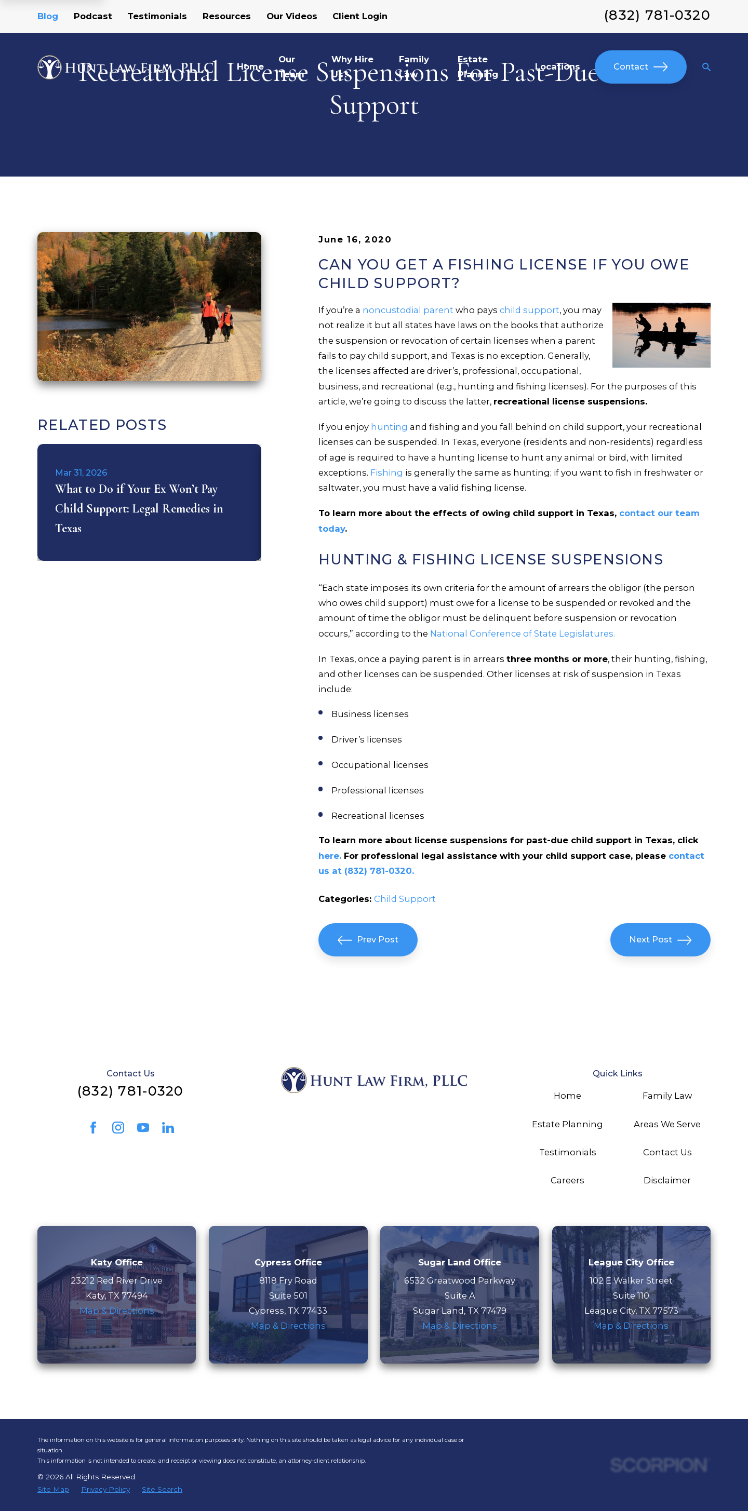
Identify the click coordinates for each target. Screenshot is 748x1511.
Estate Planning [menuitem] (478, 66)
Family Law (667, 1095)
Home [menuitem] (250, 66)
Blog (47, 16)
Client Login (360, 16)
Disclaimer (667, 1180)
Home (567, 1095)
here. (329, 856)
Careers (567, 1180)
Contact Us (667, 1152)
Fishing (386, 472)
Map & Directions (116, 1310)
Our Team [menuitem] (291, 66)
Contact (640, 67)
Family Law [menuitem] (414, 66)
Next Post (660, 940)
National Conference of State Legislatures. (522, 633)
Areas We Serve (667, 1124)
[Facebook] (93, 1128)
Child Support (405, 899)
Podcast (93, 16)
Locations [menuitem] (557, 66)
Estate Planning (567, 1124)
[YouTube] (143, 1128)
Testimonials (157, 16)
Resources (227, 16)
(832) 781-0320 (657, 15)
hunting (389, 427)
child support (529, 310)
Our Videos (291, 16)
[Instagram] (118, 1128)
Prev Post (368, 940)
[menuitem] (53, 1489)
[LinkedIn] (168, 1128)
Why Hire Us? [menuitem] (352, 66)
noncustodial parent (408, 310)
